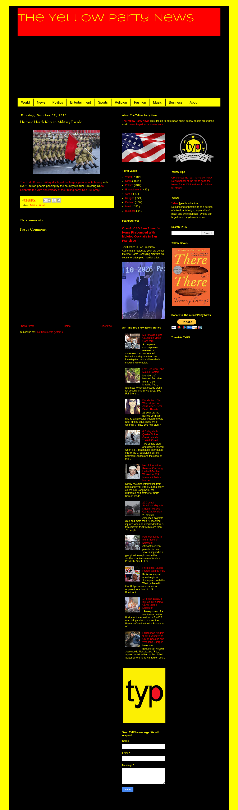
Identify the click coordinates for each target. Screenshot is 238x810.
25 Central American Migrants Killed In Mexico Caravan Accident (152, 507)
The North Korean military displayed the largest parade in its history (61, 182)
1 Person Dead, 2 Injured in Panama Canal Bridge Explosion (152, 603)
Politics (57, 102)
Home (67, 326)
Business (176, 102)
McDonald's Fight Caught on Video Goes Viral (152, 338)
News (41, 102)
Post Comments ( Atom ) (49, 332)
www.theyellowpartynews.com (146, 124)
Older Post (106, 326)
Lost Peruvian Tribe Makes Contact (153, 371)
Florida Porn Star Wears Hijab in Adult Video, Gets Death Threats (152, 405)
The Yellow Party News (106, 18)
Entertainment (80, 102)
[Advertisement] (119, 67)
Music (157, 102)
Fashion (140, 102)
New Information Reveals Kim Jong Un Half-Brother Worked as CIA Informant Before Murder (152, 473)
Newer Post (27, 326)
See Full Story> (91, 189)
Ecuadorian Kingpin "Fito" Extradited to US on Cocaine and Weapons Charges (153, 637)
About (194, 102)
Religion (121, 102)
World (25, 102)
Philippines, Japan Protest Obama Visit (153, 569)
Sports (103, 102)
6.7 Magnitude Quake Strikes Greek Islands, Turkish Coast (150, 436)
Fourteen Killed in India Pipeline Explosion (152, 539)
